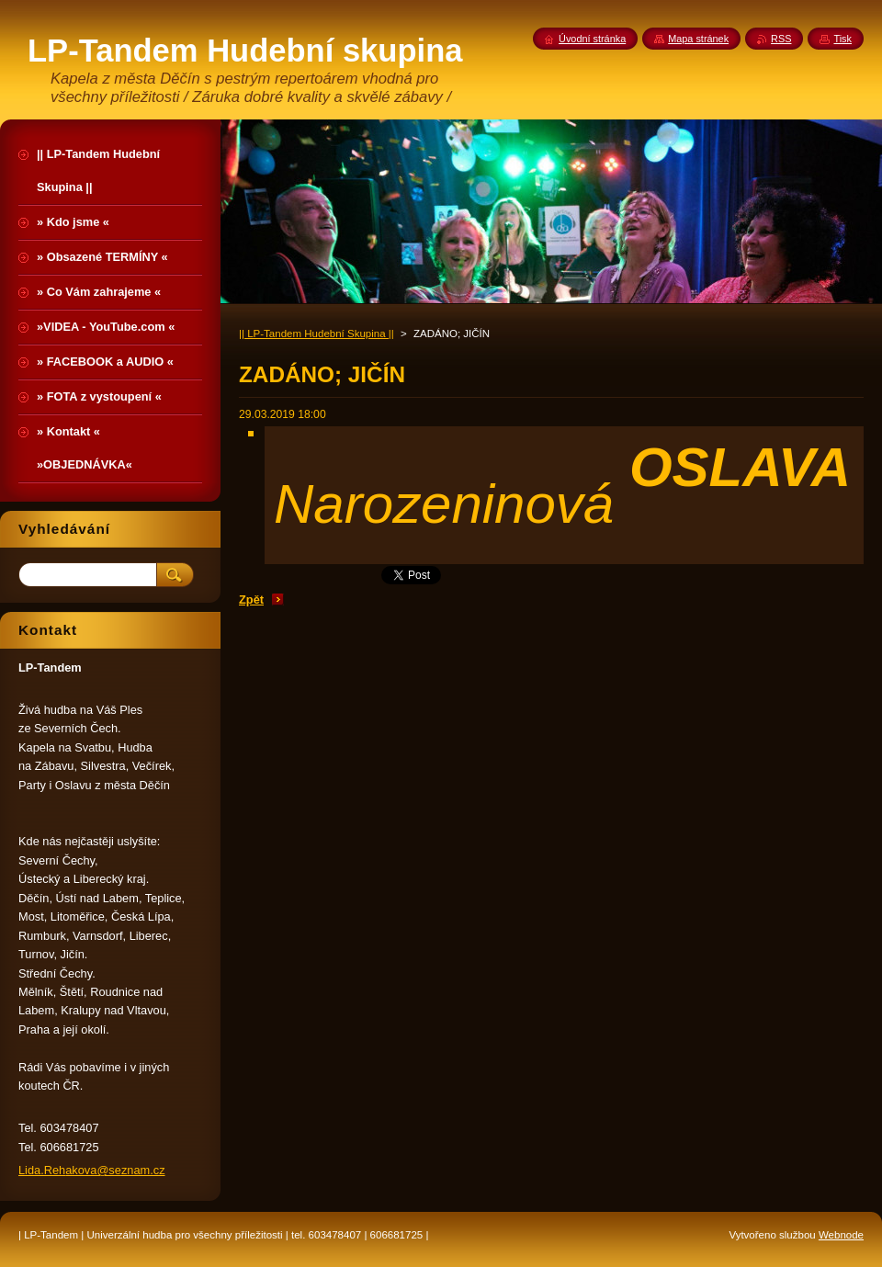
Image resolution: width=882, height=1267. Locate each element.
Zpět (251, 599)
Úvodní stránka (592, 38)
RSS (781, 38)
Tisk (842, 38)
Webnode (841, 1234)
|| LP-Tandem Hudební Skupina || (316, 333)
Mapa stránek (698, 38)
